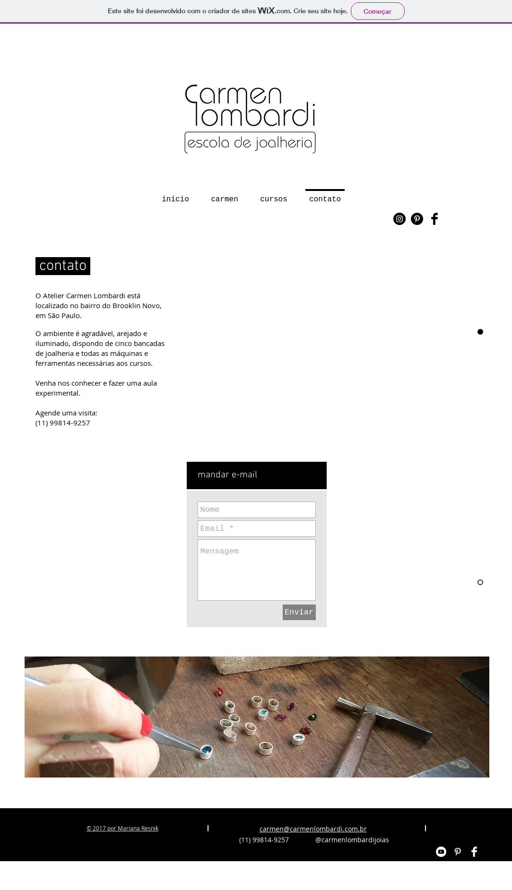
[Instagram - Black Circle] (399, 219)
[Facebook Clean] (474, 852)
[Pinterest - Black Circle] (417, 219)
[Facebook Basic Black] (434, 219)
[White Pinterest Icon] (457, 852)
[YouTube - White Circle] (441, 852)
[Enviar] (299, 612)
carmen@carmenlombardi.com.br (313, 828)
